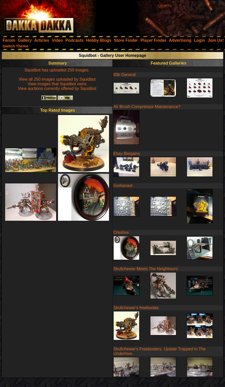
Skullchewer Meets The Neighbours (145, 269)
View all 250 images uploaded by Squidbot (57, 79)
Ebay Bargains (126, 153)
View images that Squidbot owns (57, 84)
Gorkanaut (123, 185)
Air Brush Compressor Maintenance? (146, 106)
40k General (124, 74)
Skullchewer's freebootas (136, 308)
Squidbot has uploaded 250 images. (57, 70)
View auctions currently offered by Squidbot (57, 88)
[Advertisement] (156, 16)
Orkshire (121, 232)
